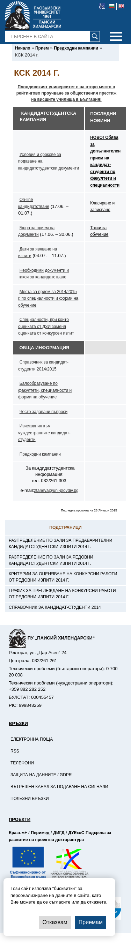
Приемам (91, 922)
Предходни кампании (40, 454)
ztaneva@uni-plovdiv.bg (56, 490)
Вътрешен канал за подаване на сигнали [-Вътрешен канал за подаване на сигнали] (59, 786)
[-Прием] (42, 48)
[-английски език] (121, 6)
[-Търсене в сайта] (52, 36)
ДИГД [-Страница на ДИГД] (58, 832)
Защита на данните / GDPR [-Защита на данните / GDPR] (41, 774)
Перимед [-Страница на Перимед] (40, 832)
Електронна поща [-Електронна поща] (31, 739)
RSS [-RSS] (14, 751)
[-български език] (112, 6)
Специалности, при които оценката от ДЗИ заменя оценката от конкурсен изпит (46, 326)
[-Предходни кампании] (76, 48)
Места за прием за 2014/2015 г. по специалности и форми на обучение (48, 298)
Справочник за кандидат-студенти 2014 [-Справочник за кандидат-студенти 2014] (55, 607)
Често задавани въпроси (44, 411)
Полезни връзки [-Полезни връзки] (29, 798)
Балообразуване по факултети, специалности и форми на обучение (45, 390)
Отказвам (54, 922)
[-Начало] (22, 48)
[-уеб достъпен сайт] (102, 6)
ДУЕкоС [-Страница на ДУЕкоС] (76, 832)
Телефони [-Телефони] (22, 763)
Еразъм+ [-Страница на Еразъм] (18, 832)
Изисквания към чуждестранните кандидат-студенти (44, 433)
